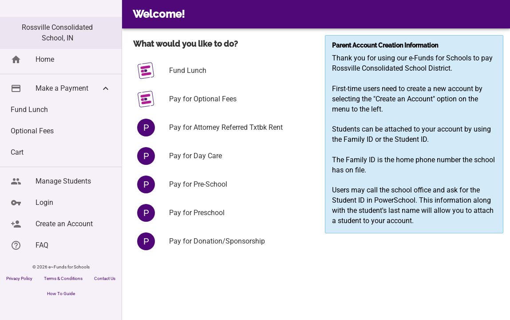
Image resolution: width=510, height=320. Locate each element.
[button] (61, 105)
